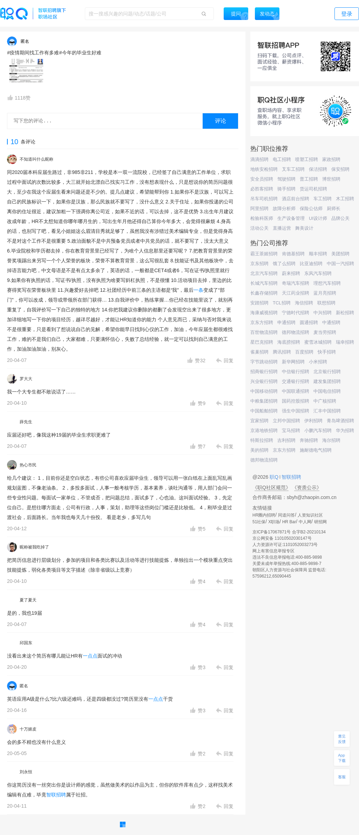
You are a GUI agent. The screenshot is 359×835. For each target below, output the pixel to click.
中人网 (305, 521)
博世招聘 (331, 179)
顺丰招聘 (318, 253)
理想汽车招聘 (327, 283)
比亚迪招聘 (311, 263)
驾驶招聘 (286, 179)
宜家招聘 (259, 420)
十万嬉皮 (28, 729)
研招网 (320, 521)
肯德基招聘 (293, 253)
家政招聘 (331, 159)
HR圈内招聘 (263, 515)
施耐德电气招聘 (316, 450)
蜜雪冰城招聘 (318, 342)
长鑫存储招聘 (264, 293)
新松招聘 (345, 312)
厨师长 (333, 208)
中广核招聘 (324, 401)
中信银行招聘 (295, 371)
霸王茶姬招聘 (264, 253)
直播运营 (282, 228)
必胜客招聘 (261, 188)
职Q (275, 477)
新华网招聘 (293, 361)
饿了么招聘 (284, 263)
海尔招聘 (331, 440)
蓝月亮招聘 (324, 293)
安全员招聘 (261, 179)
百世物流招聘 (264, 332)
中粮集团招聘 (264, 401)
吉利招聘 (286, 440)
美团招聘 (340, 253)
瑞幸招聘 (345, 342)
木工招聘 (345, 198)
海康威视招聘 (264, 312)
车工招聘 (322, 198)
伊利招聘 (313, 420)
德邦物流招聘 (295, 332)
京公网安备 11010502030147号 (282, 538)
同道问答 (286, 515)
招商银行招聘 (264, 371)
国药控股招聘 (295, 401)
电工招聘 (282, 159)
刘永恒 (26, 771)
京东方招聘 (261, 322)
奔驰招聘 (309, 440)
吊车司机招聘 (264, 198)
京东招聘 (259, 263)
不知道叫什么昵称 (36, 159)
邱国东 (26, 642)
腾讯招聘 (282, 352)
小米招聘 (318, 361)
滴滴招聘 (259, 159)
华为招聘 (345, 430)
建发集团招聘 (327, 381)
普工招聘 (309, 179)
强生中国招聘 (295, 410)
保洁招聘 (318, 169)
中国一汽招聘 (340, 263)
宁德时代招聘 (295, 312)
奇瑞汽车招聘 (295, 283)
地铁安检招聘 (264, 169)
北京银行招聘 (327, 371)
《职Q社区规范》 (271, 487)
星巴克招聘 (261, 342)
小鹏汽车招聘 (318, 430)
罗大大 (26, 378)
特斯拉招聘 (261, 440)
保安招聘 (340, 169)
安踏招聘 (259, 302)
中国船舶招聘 (264, 410)
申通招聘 (286, 322)
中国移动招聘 (264, 391)
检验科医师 (261, 218)
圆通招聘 (309, 322)
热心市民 (28, 465)
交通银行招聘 (295, 381)
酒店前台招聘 (295, 198)
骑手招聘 (286, 188)
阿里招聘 (259, 208)
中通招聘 (331, 322)
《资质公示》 (306, 487)
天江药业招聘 (295, 293)
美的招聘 (259, 450)
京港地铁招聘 (264, 430)
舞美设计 (304, 228)
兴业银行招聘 (264, 381)
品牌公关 (340, 218)
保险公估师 (311, 208)
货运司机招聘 (313, 188)
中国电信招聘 (327, 391)
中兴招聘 (322, 312)
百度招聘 (304, 352)
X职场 (273, 521)
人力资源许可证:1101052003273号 (285, 544)
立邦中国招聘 (286, 420)
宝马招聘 (291, 430)
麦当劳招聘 (324, 332)
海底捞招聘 (288, 342)
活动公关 (259, 228)
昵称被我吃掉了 (34, 547)
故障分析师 (284, 208)
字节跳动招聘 (264, 361)
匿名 (24, 686)
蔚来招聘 (291, 273)
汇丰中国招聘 (327, 410)
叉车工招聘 (293, 169)
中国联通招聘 (295, 391)
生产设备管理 (291, 218)
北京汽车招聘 (264, 273)
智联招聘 (56, 794)
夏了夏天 (28, 600)
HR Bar (289, 521)
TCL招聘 (282, 302)
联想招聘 (326, 302)
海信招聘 (304, 302)
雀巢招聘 (259, 352)
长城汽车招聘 (264, 283)
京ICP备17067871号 (271, 532)
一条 (198, 290)
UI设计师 (318, 218)
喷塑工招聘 (306, 159)
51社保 (258, 521)
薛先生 (26, 421)
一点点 (90, 656)
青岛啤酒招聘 (340, 420)
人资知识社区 (310, 515)
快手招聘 (327, 352)
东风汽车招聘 (318, 273)
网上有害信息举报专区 (273, 550)
